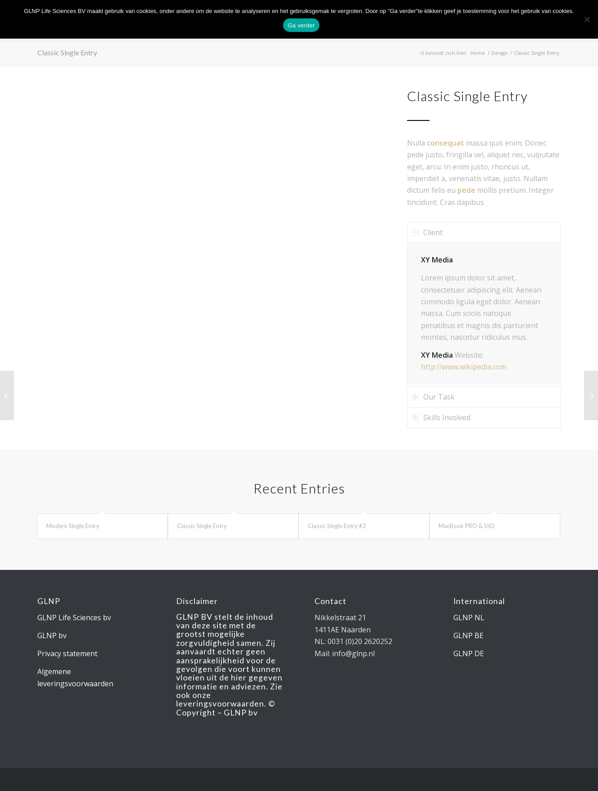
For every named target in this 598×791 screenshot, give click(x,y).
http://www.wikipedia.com (463, 367)
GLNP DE (468, 653)
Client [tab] (427, 232)
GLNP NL (468, 617)
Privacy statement (67, 653)
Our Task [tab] (433, 397)
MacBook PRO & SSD (467, 525)
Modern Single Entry (72, 525)
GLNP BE (468, 635)
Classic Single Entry (67, 52)
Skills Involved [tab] (441, 417)
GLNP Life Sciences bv (74, 617)
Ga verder (301, 25)
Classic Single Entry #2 (337, 525)
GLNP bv (51, 635)
